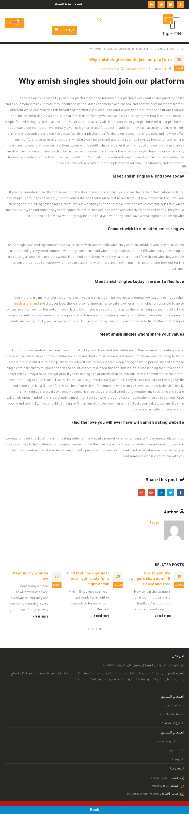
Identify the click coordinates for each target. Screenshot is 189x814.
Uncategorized (137, 69)
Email (141, 492)
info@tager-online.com (141, 796)
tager (162, 69)
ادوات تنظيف (172, 708)
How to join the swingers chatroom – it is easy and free (149, 579)
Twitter (170, 492)
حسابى (78, 4)
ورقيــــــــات (175, 762)
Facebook (180, 492)
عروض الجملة (171, 726)
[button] (100, 631)
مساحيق (175, 753)
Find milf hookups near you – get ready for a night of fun (88, 579)
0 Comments (110, 69)
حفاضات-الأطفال (169, 717)
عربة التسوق (62, 4)
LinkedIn (161, 492)
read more (163, 615)
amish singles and (26, 304)
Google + (151, 492)
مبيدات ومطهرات (169, 744)
